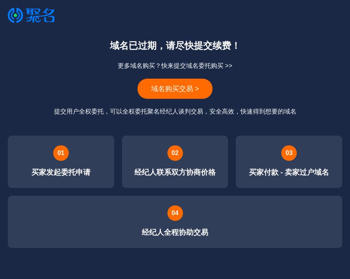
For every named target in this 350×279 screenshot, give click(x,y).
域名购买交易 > (175, 89)
